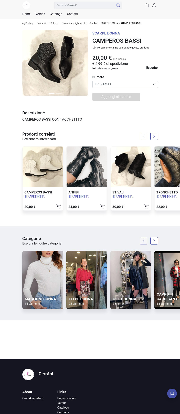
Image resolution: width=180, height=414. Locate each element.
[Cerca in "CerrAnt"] (84, 5)
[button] (27, 63)
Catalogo (56, 14)
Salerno (54, 23)
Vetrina (62, 403)
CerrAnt (93, 23)
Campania (42, 23)
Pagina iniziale (66, 398)
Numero (98, 77)
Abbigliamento (78, 23)
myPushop (27, 23)
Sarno (65, 23)
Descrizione (33, 112)
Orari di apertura (32, 398)
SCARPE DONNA (109, 23)
